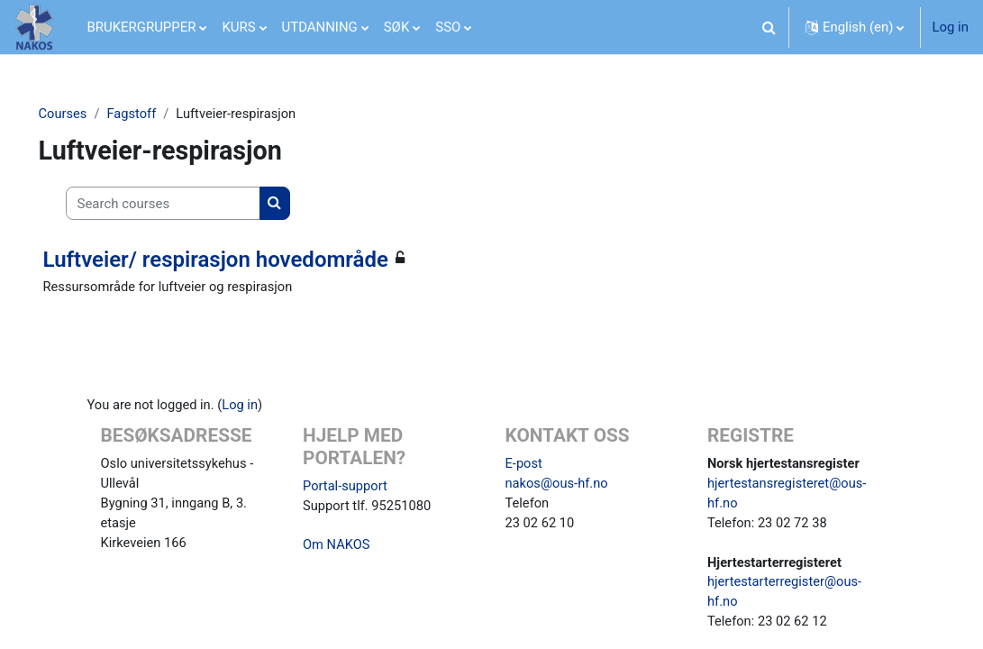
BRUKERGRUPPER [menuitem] (141, 27)
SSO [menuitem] (447, 27)
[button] (769, 27)
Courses (89, 114)
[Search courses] (188, 203)
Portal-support (346, 488)
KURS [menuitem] (238, 27)
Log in (950, 27)
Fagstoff (158, 114)
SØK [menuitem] (397, 27)
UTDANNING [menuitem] (320, 27)
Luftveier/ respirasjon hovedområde (241, 259)
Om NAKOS (337, 548)
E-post (524, 465)
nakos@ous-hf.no (557, 485)
